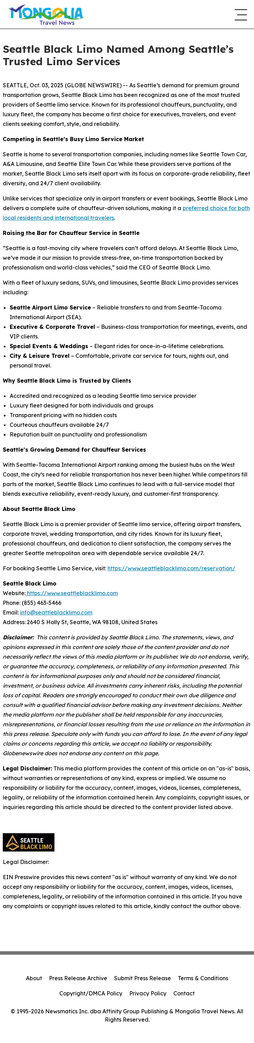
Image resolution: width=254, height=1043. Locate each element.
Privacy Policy (147, 993)
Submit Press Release (142, 978)
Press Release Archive (78, 978)
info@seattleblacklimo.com (56, 612)
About (34, 978)
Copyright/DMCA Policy (90, 993)
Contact (184, 993)
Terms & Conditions (203, 978)
